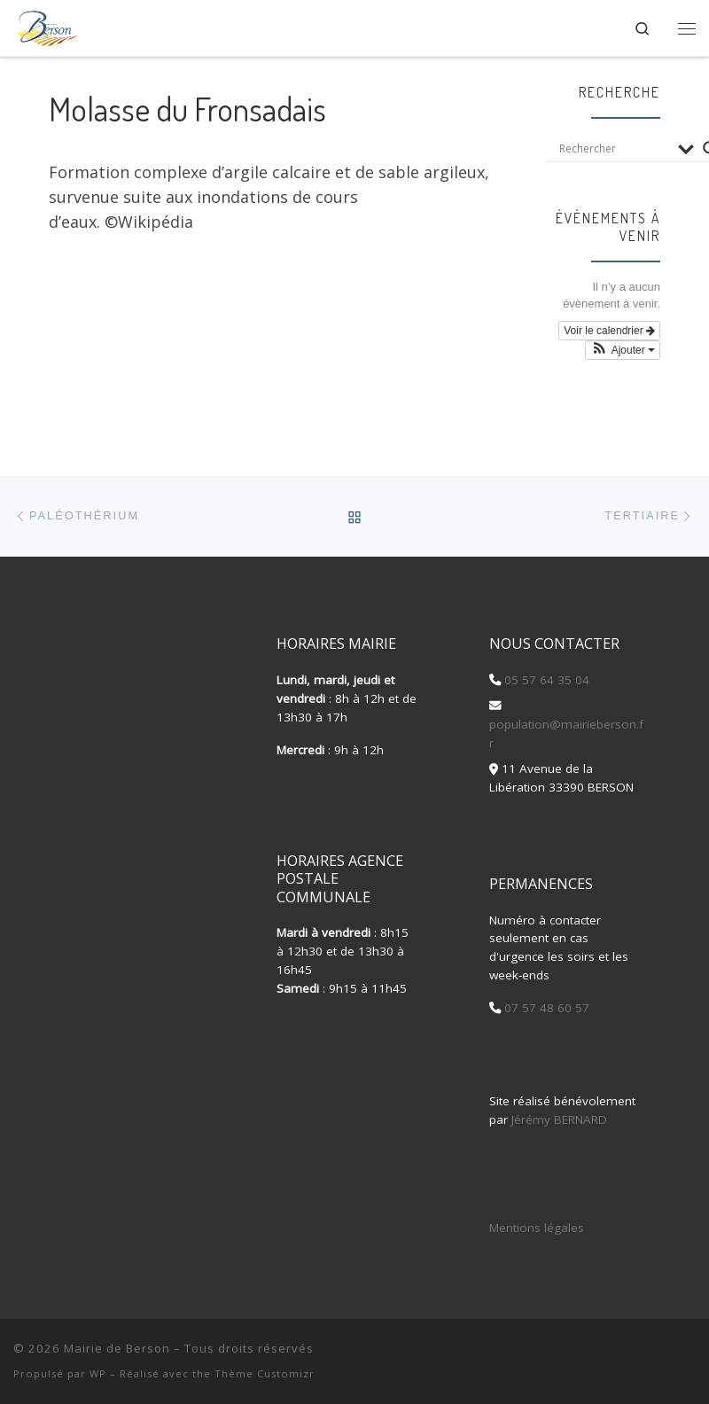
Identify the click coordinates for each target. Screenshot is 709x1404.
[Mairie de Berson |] (45, 24)
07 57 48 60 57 (545, 1008)
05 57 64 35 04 (545, 680)
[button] (622, 350)
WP (98, 1373)
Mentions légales (536, 1228)
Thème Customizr (264, 1373)
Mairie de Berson (117, 1348)
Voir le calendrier (609, 330)
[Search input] (614, 148)
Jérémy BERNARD (559, 1119)
